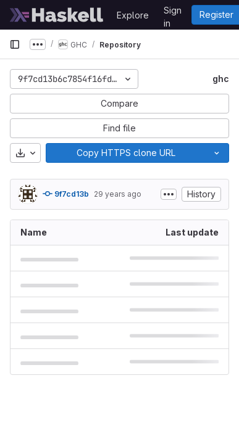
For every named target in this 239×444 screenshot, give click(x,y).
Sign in (173, 12)
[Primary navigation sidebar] (15, 44)
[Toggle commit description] (169, 194)
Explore (133, 15)
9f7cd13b (66, 194)
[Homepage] (57, 15)
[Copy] (125, 153)
